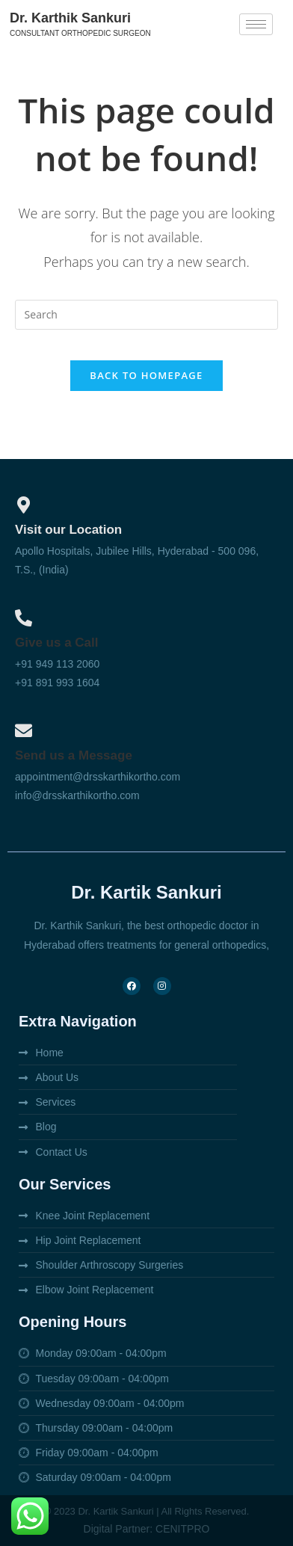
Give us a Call (57, 642)
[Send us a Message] (23, 730)
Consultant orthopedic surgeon (80, 33)
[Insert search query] (147, 315)
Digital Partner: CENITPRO (147, 1529)
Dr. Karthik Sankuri (70, 17)
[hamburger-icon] (256, 24)
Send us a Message (73, 755)
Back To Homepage (146, 375)
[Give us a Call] (23, 617)
